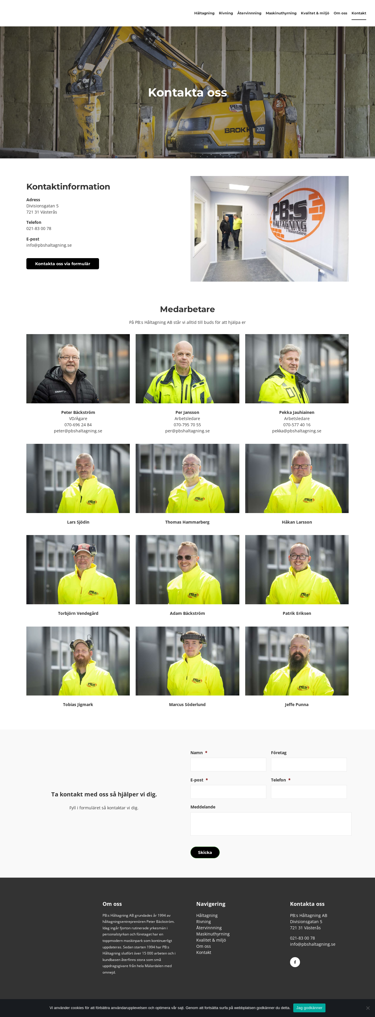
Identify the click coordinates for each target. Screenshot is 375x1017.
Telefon (281, 780)
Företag (279, 752)
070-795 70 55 (187, 424)
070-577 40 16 (297, 424)
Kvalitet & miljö (315, 13)
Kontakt (359, 13)
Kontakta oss (307, 902)
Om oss (340, 13)
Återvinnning (249, 13)
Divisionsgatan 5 (42, 206)
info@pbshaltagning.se (49, 245)
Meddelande (202, 807)
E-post (199, 780)
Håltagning (204, 13)
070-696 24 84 (78, 424)
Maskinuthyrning (281, 13)
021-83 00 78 (38, 228)
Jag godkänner (309, 1008)
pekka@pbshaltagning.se (296, 431)
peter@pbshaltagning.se (78, 431)
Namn (198, 752)
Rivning (226, 13)
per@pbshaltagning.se (187, 431)
